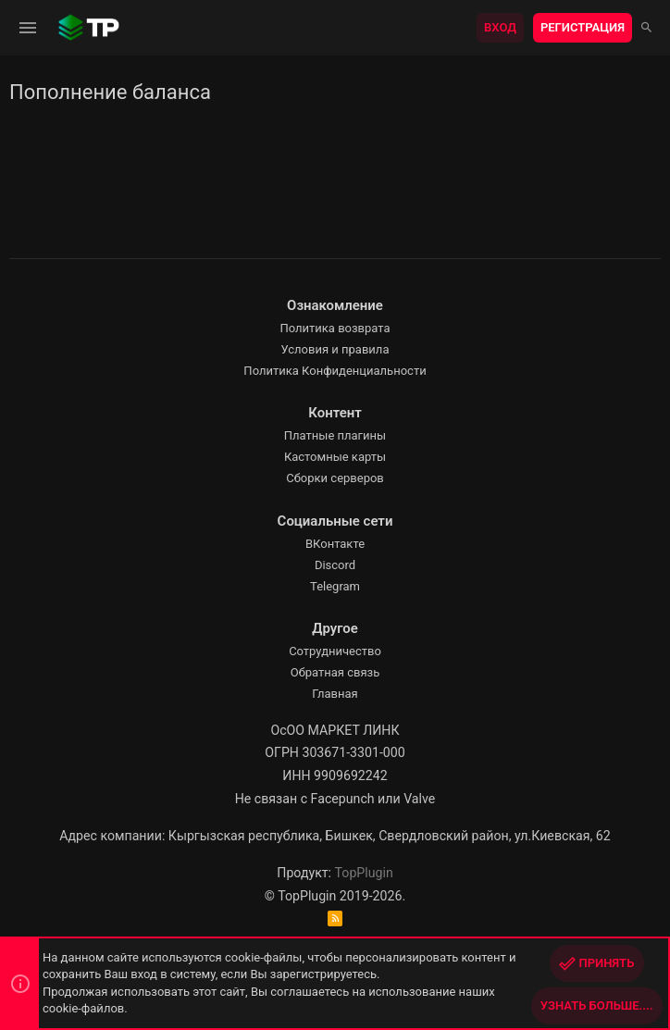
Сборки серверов (335, 478)
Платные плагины (335, 435)
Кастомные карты (335, 457)
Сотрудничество (335, 651)
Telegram (335, 586)
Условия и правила (335, 349)
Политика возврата (334, 328)
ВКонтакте (335, 544)
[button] (28, 28)
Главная (334, 694)
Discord (335, 565)
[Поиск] (646, 27)
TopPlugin (364, 872)
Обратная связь (335, 672)
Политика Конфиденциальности (334, 371)
